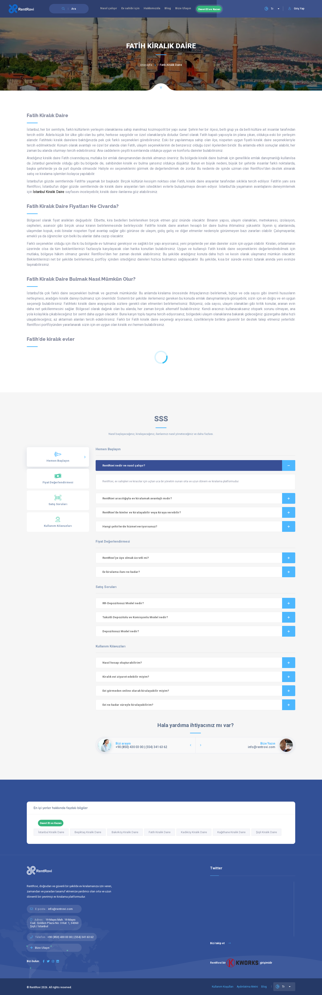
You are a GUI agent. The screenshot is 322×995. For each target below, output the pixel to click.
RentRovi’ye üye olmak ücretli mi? (198, 557)
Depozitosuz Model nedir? (198, 631)
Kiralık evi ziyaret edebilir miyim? (198, 676)
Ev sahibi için (132, 9)
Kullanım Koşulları (222, 986)
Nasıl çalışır (109, 9)
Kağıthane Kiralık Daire (231, 832)
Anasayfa (146, 64)
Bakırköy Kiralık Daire (125, 832)
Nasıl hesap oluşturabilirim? (198, 662)
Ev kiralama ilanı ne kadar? (198, 571)
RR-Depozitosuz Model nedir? (198, 603)
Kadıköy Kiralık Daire (194, 832)
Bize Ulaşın (190, 9)
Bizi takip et (220, 943)
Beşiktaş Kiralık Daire (88, 832)
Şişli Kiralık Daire (266, 832)
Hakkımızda (155, 9)
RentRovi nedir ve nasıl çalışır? (198, 465)
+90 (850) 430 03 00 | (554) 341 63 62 (70, 937)
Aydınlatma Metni (247, 986)
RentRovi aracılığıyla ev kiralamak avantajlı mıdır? (198, 498)
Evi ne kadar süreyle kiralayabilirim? (198, 704)
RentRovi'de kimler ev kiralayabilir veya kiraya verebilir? (198, 512)
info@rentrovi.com (60, 909)
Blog (173, 9)
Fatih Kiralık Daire (159, 832)
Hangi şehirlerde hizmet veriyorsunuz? (198, 526)
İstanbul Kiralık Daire (48, 192)
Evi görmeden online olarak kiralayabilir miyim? (198, 690)
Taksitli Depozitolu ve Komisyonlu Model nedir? (198, 617)
